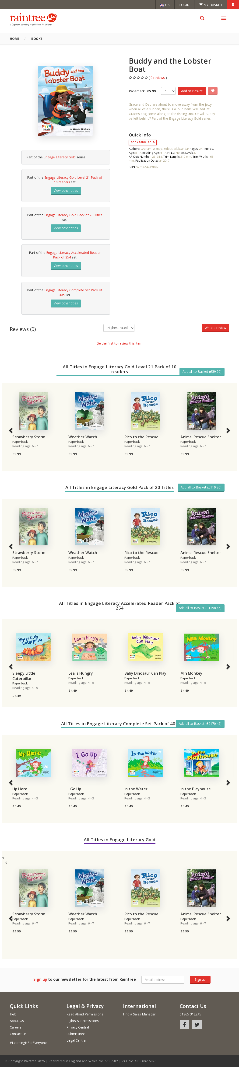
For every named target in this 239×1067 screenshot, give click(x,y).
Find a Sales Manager (139, 1014)
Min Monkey (191, 673)
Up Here (19, 789)
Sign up (200, 979)
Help (13, 1014)
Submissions (76, 1034)
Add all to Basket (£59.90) (202, 371)
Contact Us (18, 1034)
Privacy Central (78, 1027)
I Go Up (74, 789)
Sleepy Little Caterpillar (23, 676)
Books (36, 38)
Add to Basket (192, 91)
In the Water (136, 789)
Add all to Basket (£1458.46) (200, 608)
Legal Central (76, 1040)
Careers (15, 1027)
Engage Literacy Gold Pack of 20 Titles (73, 215)
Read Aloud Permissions (85, 1014)
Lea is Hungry (80, 673)
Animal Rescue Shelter (200, 436)
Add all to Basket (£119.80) (201, 487)
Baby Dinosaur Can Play (145, 673)
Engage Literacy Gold (60, 157)
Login (184, 4)
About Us (17, 1020)
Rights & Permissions (83, 1020)
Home (15, 38)
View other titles (66, 190)
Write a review (215, 327)
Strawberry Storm (28, 436)
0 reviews (158, 77)
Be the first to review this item (119, 343)
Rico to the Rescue (141, 436)
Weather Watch (82, 436)
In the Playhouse (195, 789)
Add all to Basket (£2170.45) (200, 723)
